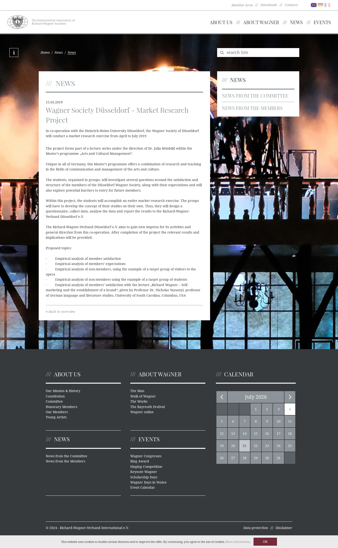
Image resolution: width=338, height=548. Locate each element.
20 (233, 446)
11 (290, 421)
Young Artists (56, 417)
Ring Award (139, 461)
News (296, 22)
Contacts (291, 5)
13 (233, 433)
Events (322, 22)
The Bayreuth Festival (147, 407)
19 (222, 446)
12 (222, 433)
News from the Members (252, 108)
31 (278, 458)
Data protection (255, 528)
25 (290, 446)
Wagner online (142, 412)
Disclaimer (284, 528)
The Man (137, 391)
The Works (138, 401)
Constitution (55, 396)
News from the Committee (255, 95)
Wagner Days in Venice (148, 482)
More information (238, 542)
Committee (54, 401)
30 (267, 458)
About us (221, 22)
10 (278, 421)
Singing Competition (146, 467)
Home (45, 52)
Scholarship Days (143, 477)
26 (222, 458)
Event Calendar (142, 487)
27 (233, 458)
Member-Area (242, 5)
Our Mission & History (63, 391)
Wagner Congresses (145, 456)
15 (256, 433)
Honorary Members (61, 407)
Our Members (57, 412)
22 (256, 446)
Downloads (268, 5)
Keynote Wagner (143, 472)
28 (244, 458)
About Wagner (261, 22)
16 (267, 433)
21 (244, 446)
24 (278, 446)
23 (267, 446)
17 (278, 433)
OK (265, 542)
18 (290, 433)
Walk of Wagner (143, 396)
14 (244, 433)
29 (256, 458)
